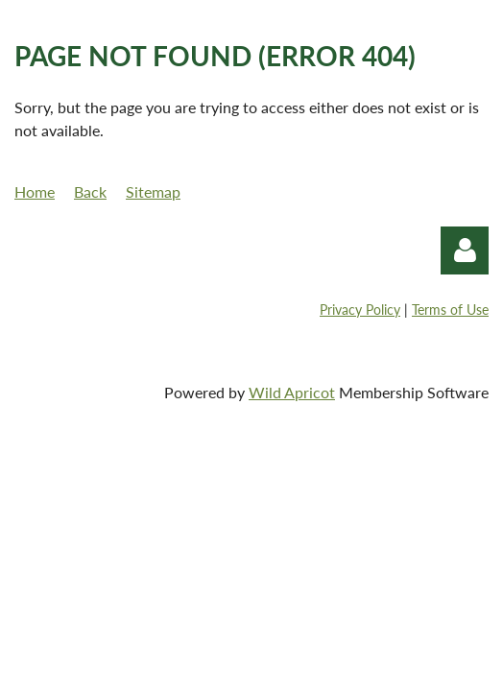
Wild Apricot (292, 392)
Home (34, 191)
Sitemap (153, 191)
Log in (465, 250)
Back (90, 191)
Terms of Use (450, 309)
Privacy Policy (360, 309)
